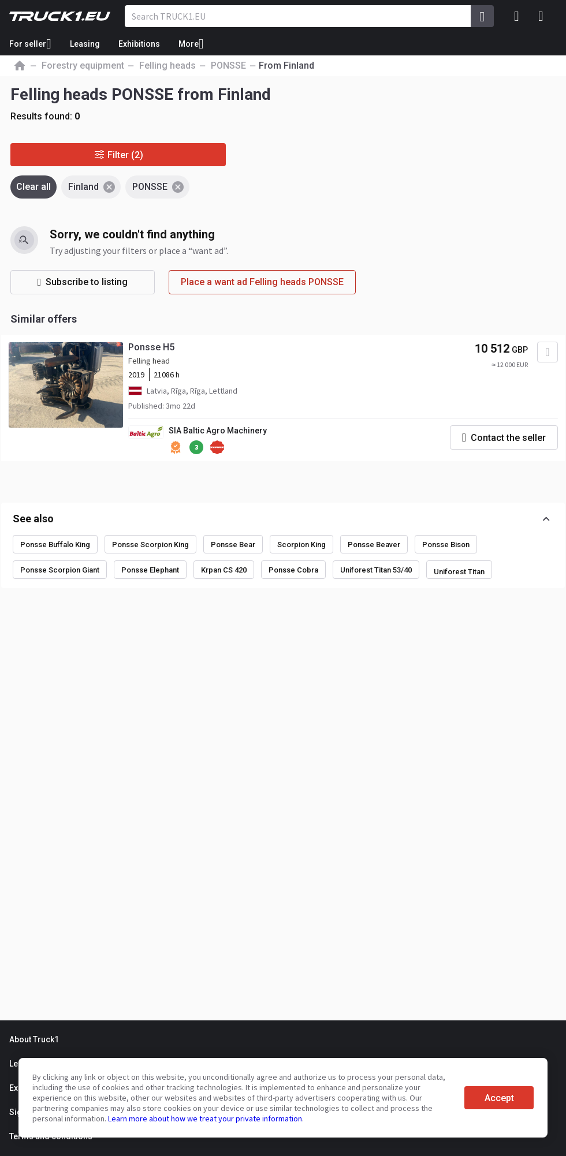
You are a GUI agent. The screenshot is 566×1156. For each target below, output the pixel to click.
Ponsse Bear (233, 544)
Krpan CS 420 (224, 570)
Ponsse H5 (151, 347)
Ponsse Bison (446, 544)
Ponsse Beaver (374, 544)
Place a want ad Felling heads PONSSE (262, 281)
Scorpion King (301, 544)
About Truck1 (34, 1039)
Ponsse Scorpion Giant (59, 570)
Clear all (33, 186)
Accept (499, 1098)
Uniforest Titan (459, 571)
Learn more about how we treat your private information (205, 1118)
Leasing (85, 43)
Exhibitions (139, 43)
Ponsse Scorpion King (150, 544)
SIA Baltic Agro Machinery (218, 430)
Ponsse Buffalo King (55, 544)
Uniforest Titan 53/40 (376, 570)
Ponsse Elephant (150, 570)
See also (33, 518)
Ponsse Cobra (293, 570)
